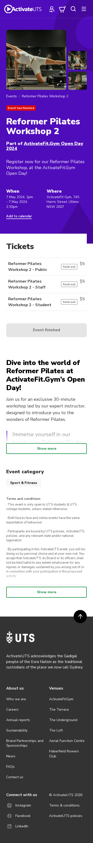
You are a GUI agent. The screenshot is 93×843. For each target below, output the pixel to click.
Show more (46, 448)
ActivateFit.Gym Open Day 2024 (44, 146)
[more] (84, 9)
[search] (73, 9)
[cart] (62, 9)
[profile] (52, 9)
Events (11, 96)
